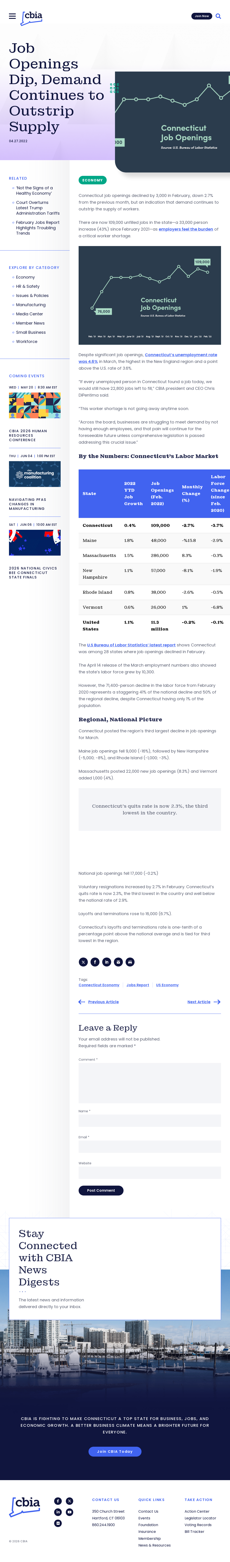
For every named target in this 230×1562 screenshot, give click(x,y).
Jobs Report (137, 985)
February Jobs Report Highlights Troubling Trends (38, 228)
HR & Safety (28, 286)
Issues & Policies (32, 295)
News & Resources (154, 1545)
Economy (25, 277)
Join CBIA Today (115, 1452)
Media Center (29, 314)
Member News (30, 323)
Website (85, 1163)
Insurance (147, 1531)
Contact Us (148, 1511)
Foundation (148, 1524)
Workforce (26, 341)
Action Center (197, 1511)
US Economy (167, 985)
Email (84, 1137)
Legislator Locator (200, 1518)
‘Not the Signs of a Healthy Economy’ (34, 190)
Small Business (31, 332)
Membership (149, 1538)
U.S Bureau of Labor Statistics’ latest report (131, 645)
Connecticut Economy (99, 985)
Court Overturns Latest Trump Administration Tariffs (38, 208)
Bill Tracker (194, 1531)
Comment (88, 1060)
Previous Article (103, 1002)
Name (85, 1111)
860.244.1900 (103, 1524)
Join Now (202, 16)
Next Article (199, 1002)
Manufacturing (31, 305)
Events (144, 1518)
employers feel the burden (186, 229)
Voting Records (198, 1524)
